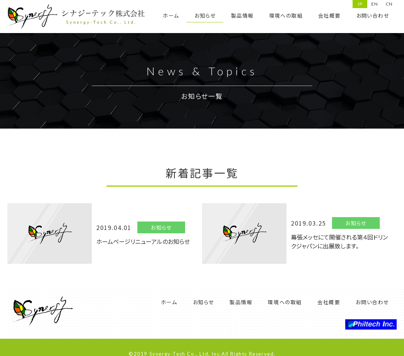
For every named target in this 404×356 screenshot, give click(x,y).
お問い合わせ (372, 15)
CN (389, 4)
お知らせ (205, 15)
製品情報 (242, 15)
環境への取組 (286, 15)
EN (374, 4)
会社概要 (329, 15)
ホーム (171, 15)
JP (359, 4)
